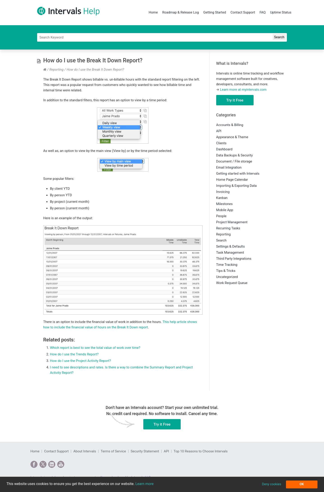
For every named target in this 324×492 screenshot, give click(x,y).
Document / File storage (234, 161)
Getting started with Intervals (237, 174)
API (218, 131)
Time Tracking (226, 265)
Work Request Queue (232, 283)
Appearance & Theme (232, 137)
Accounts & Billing (229, 125)
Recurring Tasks (228, 228)
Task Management (230, 253)
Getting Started (214, 12)
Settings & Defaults (230, 246)
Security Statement (144, 451)
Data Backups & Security (234, 155)
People (221, 216)
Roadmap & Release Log (180, 12)
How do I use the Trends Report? (74, 354)
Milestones (224, 204)
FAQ (262, 12)
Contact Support (242, 12)
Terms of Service (113, 451)
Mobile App (224, 210)
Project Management (232, 222)
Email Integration (229, 167)
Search (221, 240)
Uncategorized (227, 277)
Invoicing (223, 192)
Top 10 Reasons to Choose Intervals (201, 451)
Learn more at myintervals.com (243, 90)
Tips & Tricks (226, 271)
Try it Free (234, 100)
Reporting (56, 70)
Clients (221, 143)
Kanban (222, 198)
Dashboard (224, 149)
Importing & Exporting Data (236, 186)
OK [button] (302, 484)
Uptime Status (280, 12)
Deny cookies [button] (271, 484)
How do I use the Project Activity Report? (80, 361)
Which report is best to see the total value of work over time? (95, 348)
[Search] (162, 37)
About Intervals (84, 451)
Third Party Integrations (233, 259)
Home (153, 12)
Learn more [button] (144, 484)
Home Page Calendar (232, 180)
